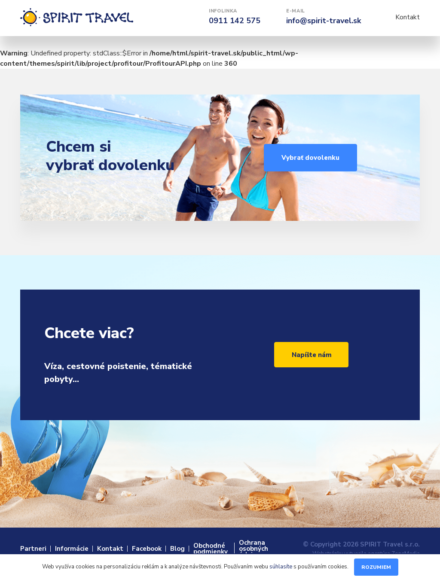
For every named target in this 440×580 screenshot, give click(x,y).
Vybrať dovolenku (310, 157)
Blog (177, 549)
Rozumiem (376, 567)
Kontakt (407, 17)
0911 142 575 (234, 20)
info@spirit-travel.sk (323, 20)
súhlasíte (280, 567)
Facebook (147, 549)
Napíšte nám (312, 355)
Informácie (72, 549)
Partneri (33, 549)
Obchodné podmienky (210, 549)
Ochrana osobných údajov (253, 549)
